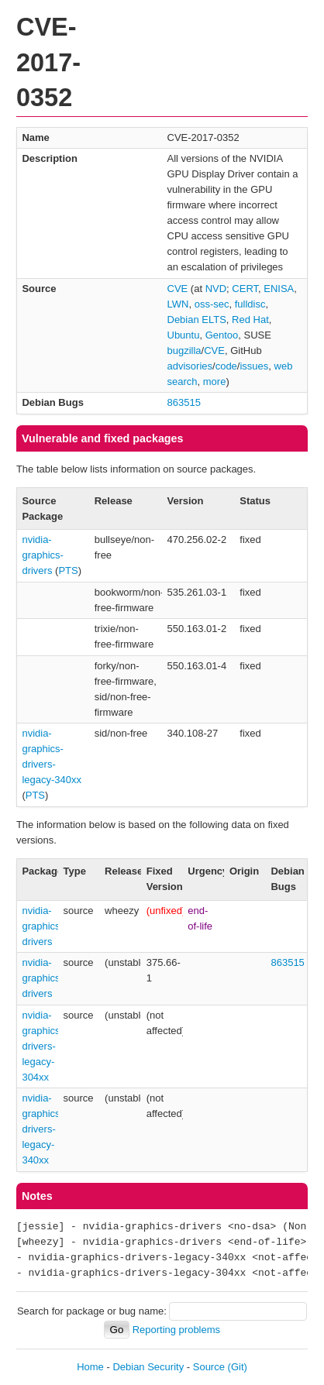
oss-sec (212, 304)
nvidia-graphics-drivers (42, 555)
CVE (177, 288)
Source (209, 1367)
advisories (190, 366)
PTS (68, 570)
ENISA (279, 288)
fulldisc (250, 304)
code (226, 366)
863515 (184, 402)
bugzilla (184, 350)
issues (254, 366)
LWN (178, 304)
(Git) (237, 1367)
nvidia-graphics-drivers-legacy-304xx (42, 1046)
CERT (245, 288)
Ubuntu (183, 335)
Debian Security (148, 1367)
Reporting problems (176, 1329)
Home (90, 1367)
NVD (215, 288)
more (214, 381)
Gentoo (222, 335)
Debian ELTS (196, 319)
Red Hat (250, 319)
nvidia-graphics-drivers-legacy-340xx (42, 1129)
